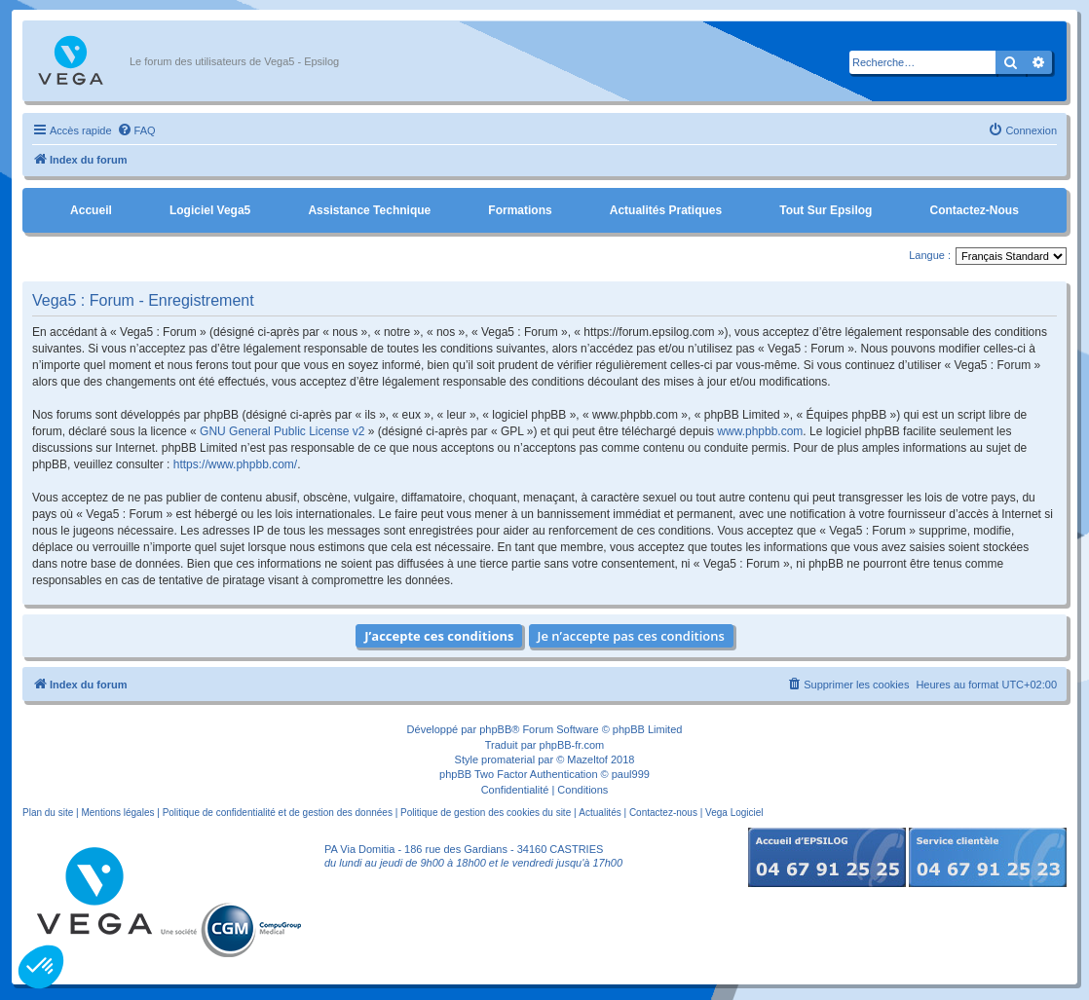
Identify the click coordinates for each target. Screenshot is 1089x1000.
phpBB (495, 729)
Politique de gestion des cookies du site (485, 812)
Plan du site (47, 812)
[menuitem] (136, 130)
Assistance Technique (369, 210)
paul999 (631, 774)
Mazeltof (587, 759)
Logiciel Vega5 (209, 210)
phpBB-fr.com (572, 745)
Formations (519, 210)
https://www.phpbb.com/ (235, 464)
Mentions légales (117, 812)
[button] (41, 967)
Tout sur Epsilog (825, 210)
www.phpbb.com (760, 431)
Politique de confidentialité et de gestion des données (278, 812)
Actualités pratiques (666, 210)
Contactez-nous (973, 210)
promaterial (508, 759)
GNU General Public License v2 (282, 431)
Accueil (91, 210)
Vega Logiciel (734, 812)
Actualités (599, 812)
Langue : (930, 255)
